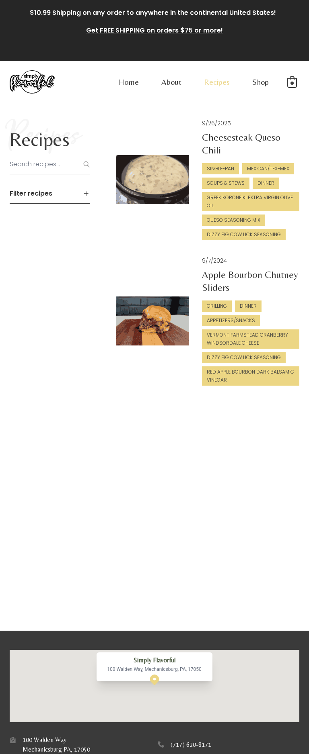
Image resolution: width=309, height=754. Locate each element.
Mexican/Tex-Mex (268, 168)
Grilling (217, 305)
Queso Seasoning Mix (233, 220)
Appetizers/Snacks (231, 320)
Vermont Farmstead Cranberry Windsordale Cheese (247, 338)
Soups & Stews (226, 183)
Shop (260, 81)
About (171, 81)
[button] (292, 82)
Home (129, 81)
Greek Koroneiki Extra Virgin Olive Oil (250, 201)
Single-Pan (220, 168)
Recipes (217, 81)
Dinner (266, 183)
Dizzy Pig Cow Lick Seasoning (244, 234)
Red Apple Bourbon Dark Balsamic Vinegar (250, 375)
